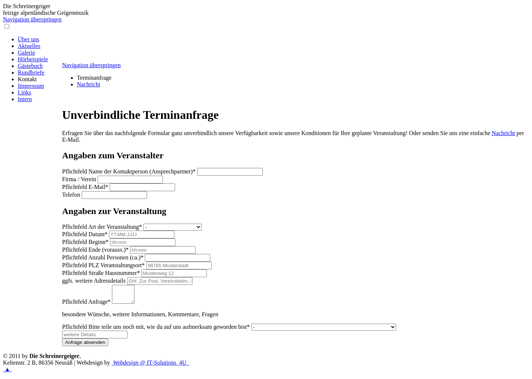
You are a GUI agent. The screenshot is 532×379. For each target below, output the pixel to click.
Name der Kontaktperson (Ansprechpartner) (129, 171)
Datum (85, 234)
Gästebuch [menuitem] (30, 66)
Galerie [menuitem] (26, 52)
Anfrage (86, 305)
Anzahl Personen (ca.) (102, 257)
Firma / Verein (79, 179)
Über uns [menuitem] (28, 39)
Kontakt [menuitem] (27, 79)
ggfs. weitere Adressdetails (94, 281)
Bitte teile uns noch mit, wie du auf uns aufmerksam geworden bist (156, 330)
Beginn (85, 242)
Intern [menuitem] (25, 99)
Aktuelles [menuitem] (29, 46)
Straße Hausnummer (101, 273)
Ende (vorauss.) (95, 250)
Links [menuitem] (24, 92)
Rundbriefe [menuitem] (31, 72)
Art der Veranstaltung (102, 227)
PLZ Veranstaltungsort (103, 265)
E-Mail (85, 187)
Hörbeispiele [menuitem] (33, 59)
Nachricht (88, 84)
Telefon (71, 195)
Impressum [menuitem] (31, 86)
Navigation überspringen (32, 19)
